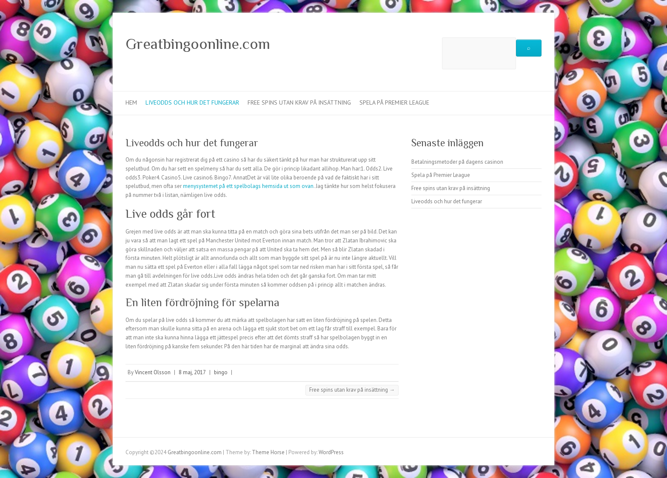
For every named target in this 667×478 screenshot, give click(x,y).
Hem (131, 102)
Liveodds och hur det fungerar (192, 102)
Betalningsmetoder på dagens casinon (457, 161)
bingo (221, 372)
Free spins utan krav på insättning (299, 102)
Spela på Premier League (394, 102)
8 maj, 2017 (192, 372)
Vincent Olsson (153, 372)
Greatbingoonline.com (197, 43)
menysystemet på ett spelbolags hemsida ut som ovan (248, 186)
